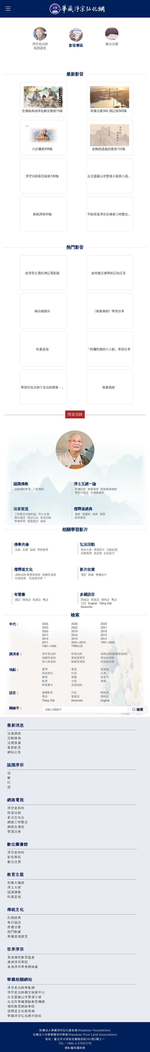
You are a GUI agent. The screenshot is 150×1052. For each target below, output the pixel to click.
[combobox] (94, 709)
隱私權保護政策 (75, 1048)
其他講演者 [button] (37, 578)
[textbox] (85, 709)
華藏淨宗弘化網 (78, 9)
